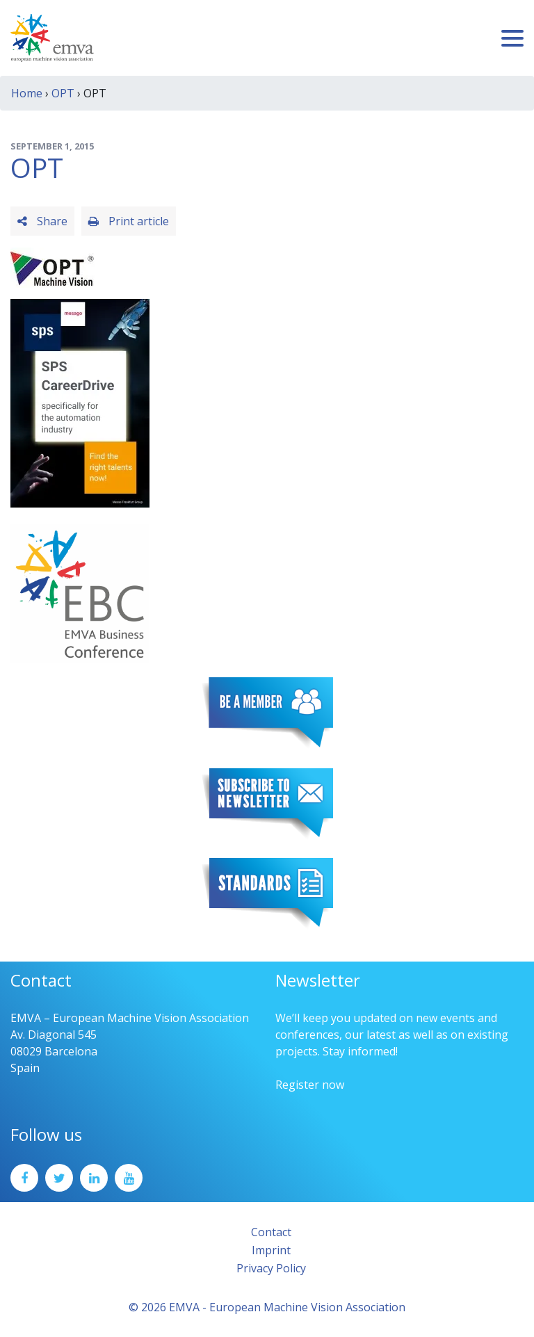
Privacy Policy (271, 1268)
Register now (309, 1084)
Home (26, 93)
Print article (128, 221)
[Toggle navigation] (512, 38)
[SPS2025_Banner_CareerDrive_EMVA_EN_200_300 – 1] (79, 402)
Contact (271, 1232)
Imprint (271, 1250)
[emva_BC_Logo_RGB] (79, 592)
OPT (62, 93)
